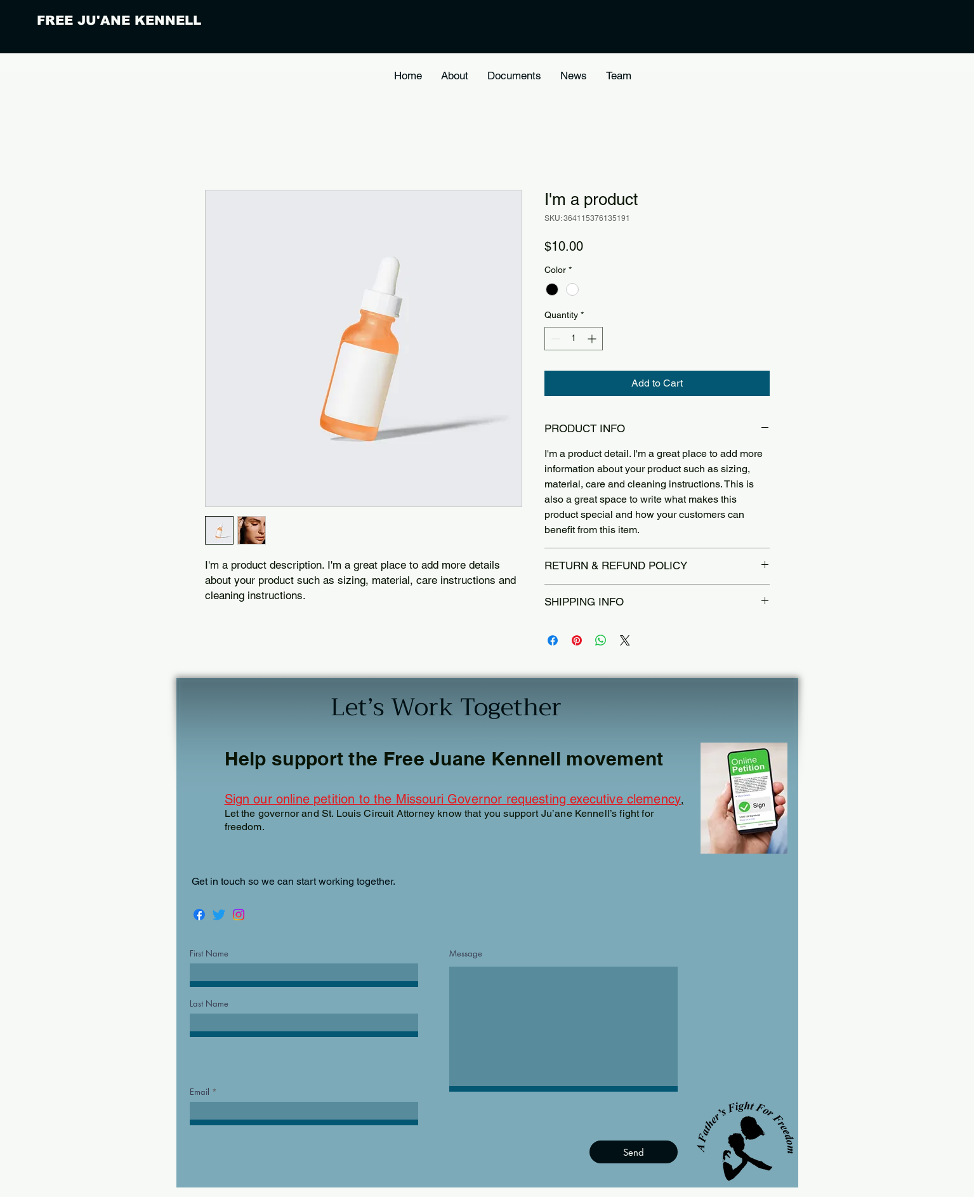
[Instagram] (238, 914)
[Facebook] (199, 914)
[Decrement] (554, 338)
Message (465, 953)
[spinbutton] (573, 338)
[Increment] (593, 338)
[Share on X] (625, 640)
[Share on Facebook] (552, 640)
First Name (209, 953)
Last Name (209, 1004)
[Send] (633, 1152)
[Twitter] (219, 914)
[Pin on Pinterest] (576, 640)
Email (199, 1092)
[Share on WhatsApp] (601, 640)
